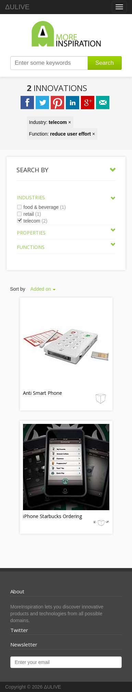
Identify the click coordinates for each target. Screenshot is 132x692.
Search (104, 63)
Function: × (62, 134)
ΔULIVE (17, 7)
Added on (43, 289)
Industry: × (50, 122)
